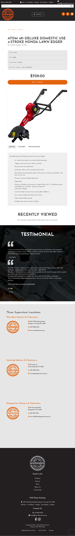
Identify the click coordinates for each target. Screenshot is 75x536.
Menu (38, 14)
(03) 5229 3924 (33, 370)
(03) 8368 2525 (33, 327)
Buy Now (37, 82)
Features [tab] (21, 147)
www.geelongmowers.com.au (37, 373)
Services (37, 481)
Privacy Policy (42, 530)
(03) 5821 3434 (33, 413)
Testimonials (37, 490)
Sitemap (51, 530)
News (37, 484)
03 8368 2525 (6, 2)
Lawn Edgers (20, 29)
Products (14, 29)
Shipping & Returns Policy (28, 530)
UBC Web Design (40, 527)
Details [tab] (12, 147)
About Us (38, 487)
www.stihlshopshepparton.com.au (39, 416)
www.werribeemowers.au (36, 330)
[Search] (35, 6)
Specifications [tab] (34, 147)
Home (9, 29)
